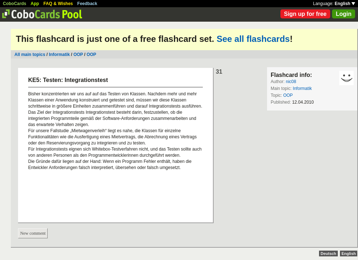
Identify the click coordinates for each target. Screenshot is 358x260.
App (35, 3)
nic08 (291, 81)
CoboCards (14, 3)
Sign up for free (305, 14)
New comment (32, 233)
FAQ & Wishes (58, 3)
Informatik (59, 54)
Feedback (87, 3)
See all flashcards (253, 39)
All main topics (29, 54)
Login (344, 14)
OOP (78, 54)
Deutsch (328, 253)
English (345, 3)
